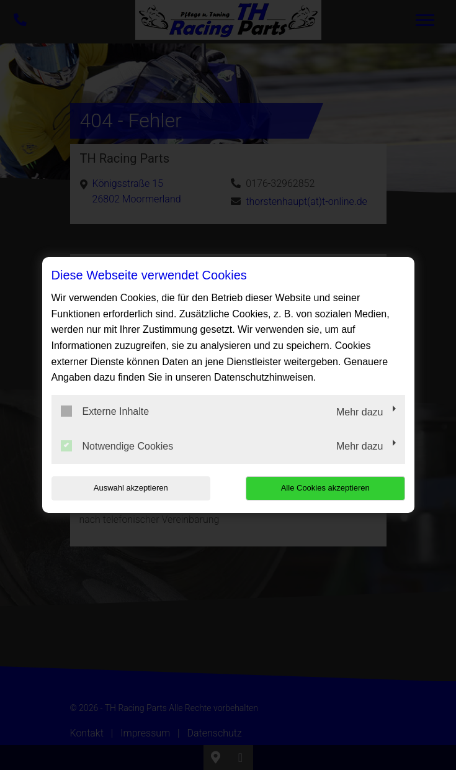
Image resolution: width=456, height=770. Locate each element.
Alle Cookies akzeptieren (325, 487)
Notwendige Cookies (117, 445)
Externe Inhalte (105, 411)
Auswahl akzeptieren (131, 487)
